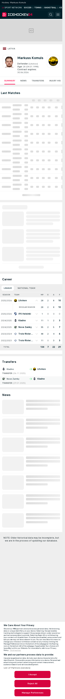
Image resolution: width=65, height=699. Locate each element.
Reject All (32, 683)
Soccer (27, 7)
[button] (51, 14)
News (23, 80)
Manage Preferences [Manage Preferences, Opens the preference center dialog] (32, 692)
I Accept (32, 674)
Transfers (38, 80)
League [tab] (8, 288)
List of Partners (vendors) (17, 668)
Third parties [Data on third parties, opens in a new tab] (15, 650)
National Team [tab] (26, 288)
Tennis (38, 7)
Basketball (50, 7)
